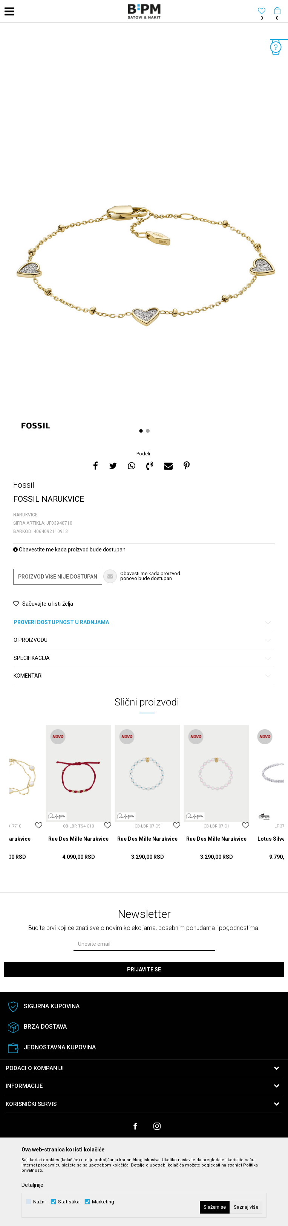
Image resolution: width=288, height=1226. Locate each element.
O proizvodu (143, 640)
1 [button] (142, 431)
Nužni (39, 1202)
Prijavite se (144, 969)
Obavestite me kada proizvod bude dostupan (69, 550)
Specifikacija (143, 658)
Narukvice (25, 515)
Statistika (69, 1202)
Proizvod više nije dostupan (57, 577)
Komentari (143, 676)
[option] (144, 237)
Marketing (103, 1202)
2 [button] (149, 431)
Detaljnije (32, 1185)
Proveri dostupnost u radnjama (143, 622)
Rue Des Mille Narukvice (78, 839)
